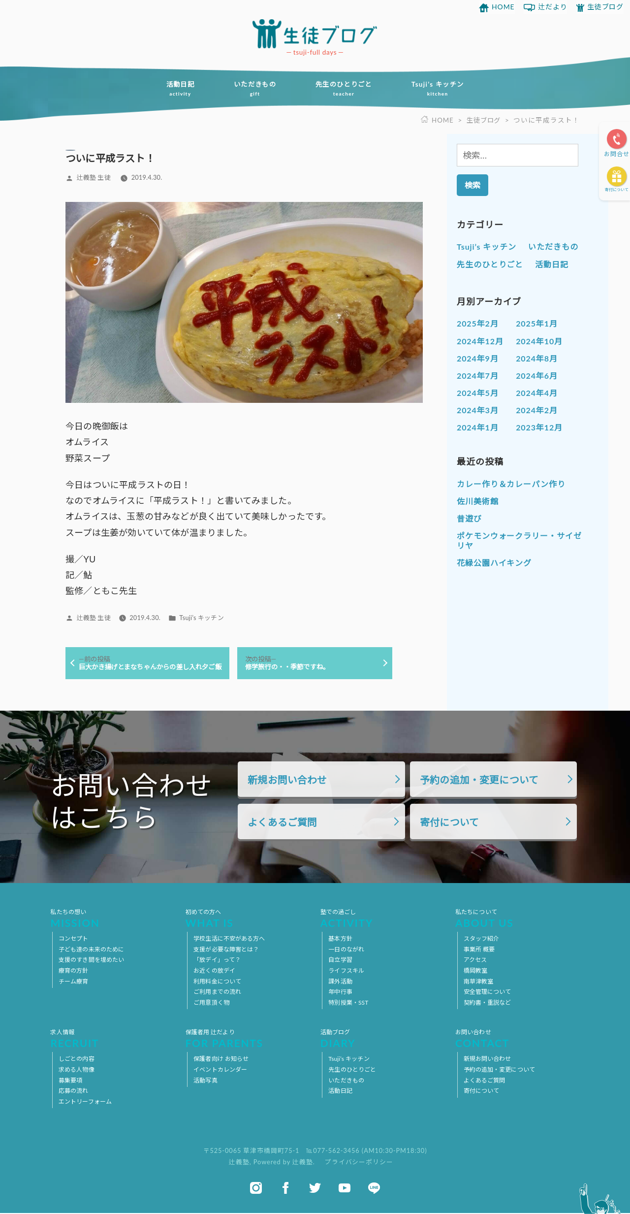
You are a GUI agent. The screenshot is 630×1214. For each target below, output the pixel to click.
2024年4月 (537, 393)
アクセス (475, 960)
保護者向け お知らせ (221, 1059)
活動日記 (175, 89)
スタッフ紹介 (482, 939)
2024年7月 (478, 376)
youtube (344, 1188)
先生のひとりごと (345, 89)
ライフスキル (346, 971)
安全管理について (487, 992)
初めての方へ (248, 919)
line (374, 1188)
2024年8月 (537, 358)
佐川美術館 (478, 501)
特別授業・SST (348, 1003)
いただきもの (253, 89)
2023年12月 (539, 427)
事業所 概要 (479, 950)
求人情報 (112, 1039)
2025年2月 (478, 323)
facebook (285, 1188)
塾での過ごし (382, 919)
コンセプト (74, 939)
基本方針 (340, 939)
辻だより (552, 6)
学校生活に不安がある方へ (229, 939)
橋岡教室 (475, 971)
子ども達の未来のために (91, 950)
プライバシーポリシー (359, 1163)
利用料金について (217, 981)
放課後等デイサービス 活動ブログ (315, 33)
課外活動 (340, 981)
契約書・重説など (487, 1003)
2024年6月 (537, 376)
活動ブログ (382, 1039)
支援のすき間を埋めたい (91, 960)
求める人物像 (76, 1070)
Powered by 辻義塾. (285, 1163)
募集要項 (70, 1080)
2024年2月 (537, 410)
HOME (503, 6)
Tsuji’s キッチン (442, 89)
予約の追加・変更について (479, 781)
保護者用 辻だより (248, 1039)
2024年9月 (478, 358)
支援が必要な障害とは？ (226, 950)
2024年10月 (539, 341)
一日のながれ (346, 950)
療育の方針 (74, 971)
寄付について (617, 189)
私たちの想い (112, 919)
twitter (315, 1188)
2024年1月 (478, 427)
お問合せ (617, 154)
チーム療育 (74, 981)
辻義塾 (239, 1163)
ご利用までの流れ (217, 992)
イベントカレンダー (220, 1070)
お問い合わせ (517, 1039)
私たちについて (517, 919)
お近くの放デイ (214, 971)
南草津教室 (479, 981)
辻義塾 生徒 (94, 178)
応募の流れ (74, 1091)
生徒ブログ (605, 6)
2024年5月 (478, 393)
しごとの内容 (76, 1059)
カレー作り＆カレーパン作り (511, 484)
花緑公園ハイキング (494, 563)
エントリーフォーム (85, 1102)
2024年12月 (480, 341)
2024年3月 (478, 410)
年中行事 (340, 992)
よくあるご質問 (282, 823)
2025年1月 (537, 323)
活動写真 (205, 1080)
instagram (256, 1188)
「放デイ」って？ (217, 960)
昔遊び (469, 519)
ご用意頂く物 (211, 1003)
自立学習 (340, 960)
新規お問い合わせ (287, 781)
